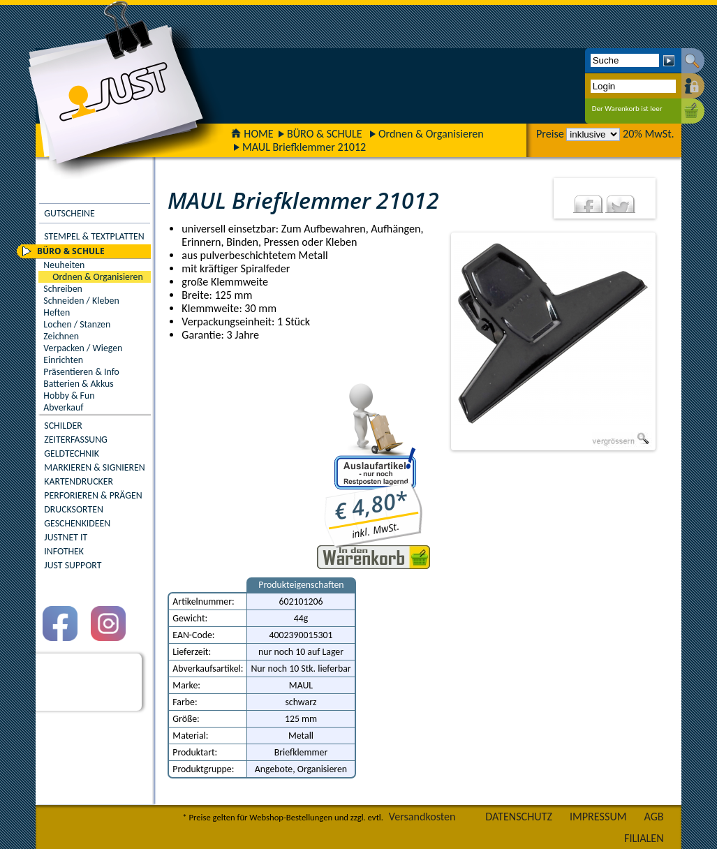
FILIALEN (644, 838)
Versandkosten (422, 816)
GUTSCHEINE (69, 213)
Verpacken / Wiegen (82, 348)
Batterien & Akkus (78, 384)
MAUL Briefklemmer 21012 (304, 147)
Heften (56, 312)
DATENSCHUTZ (518, 816)
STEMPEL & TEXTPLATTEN (94, 236)
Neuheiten (63, 265)
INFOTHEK (64, 551)
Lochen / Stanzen (76, 324)
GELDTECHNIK (71, 453)
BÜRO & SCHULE (324, 133)
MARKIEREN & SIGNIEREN (94, 467)
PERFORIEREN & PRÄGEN (93, 495)
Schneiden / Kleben (81, 301)
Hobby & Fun (68, 395)
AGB (654, 816)
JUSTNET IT (65, 537)
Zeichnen (61, 336)
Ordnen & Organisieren (431, 133)
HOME (252, 133)
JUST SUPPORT (72, 565)
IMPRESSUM (598, 816)
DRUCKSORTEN (73, 509)
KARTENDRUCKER (78, 481)
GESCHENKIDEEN (77, 523)
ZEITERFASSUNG (75, 439)
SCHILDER (63, 425)
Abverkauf (63, 407)
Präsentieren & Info (81, 372)
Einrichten (63, 360)
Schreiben (62, 289)
